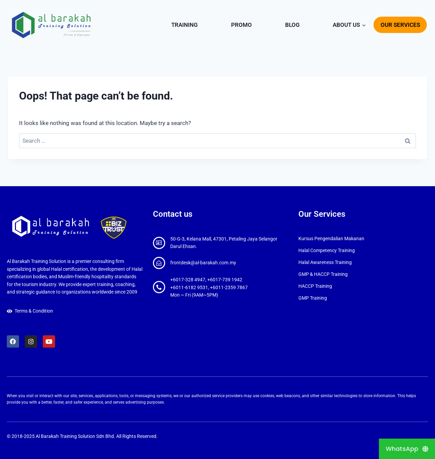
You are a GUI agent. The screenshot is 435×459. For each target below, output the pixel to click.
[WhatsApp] (407, 449)
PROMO (241, 24)
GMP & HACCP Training (323, 274)
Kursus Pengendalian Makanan (331, 238)
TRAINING (184, 24)
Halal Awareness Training (325, 262)
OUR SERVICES (400, 24)
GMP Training (312, 298)
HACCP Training (315, 286)
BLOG (292, 24)
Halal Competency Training (326, 250)
